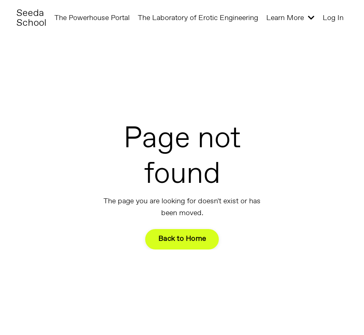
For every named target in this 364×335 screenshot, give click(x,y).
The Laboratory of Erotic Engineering (198, 18)
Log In (333, 18)
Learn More (290, 18)
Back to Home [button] (182, 239)
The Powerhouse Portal (92, 18)
